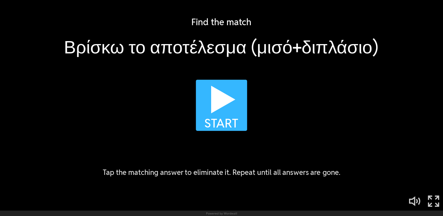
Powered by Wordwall (221, 213)
